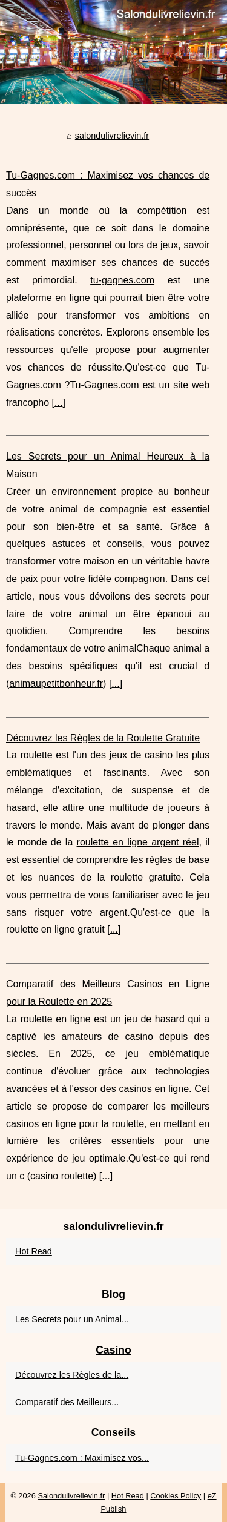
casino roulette (61, 1176)
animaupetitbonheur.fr (56, 683)
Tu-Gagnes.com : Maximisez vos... (82, 1458)
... (58, 402)
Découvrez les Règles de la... (71, 1375)
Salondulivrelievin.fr (71, 1495)
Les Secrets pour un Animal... (72, 1319)
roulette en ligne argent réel (138, 842)
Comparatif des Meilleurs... (67, 1402)
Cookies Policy (175, 1495)
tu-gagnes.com (122, 280)
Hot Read (33, 1251)
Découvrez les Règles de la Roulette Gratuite (103, 738)
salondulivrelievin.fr (112, 136)
